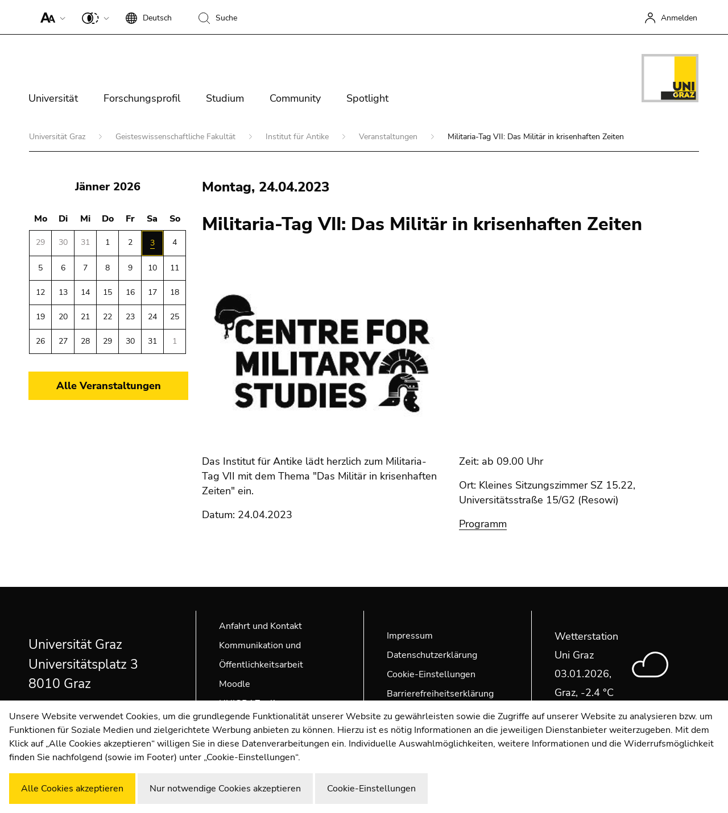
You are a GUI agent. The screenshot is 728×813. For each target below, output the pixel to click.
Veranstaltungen (389, 136)
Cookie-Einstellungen (431, 674)
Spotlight (367, 98)
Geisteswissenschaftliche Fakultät (176, 136)
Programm (483, 524)
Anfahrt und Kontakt (260, 626)
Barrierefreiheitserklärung (440, 693)
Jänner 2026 (107, 186)
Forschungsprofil (142, 98)
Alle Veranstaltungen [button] (108, 386)
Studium (225, 98)
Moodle (234, 684)
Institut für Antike (298, 136)
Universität (53, 98)
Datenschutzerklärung (432, 655)
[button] (50, 17)
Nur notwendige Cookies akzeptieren (225, 788)
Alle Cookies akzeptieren (72, 788)
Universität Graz (58, 136)
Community (295, 98)
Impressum (410, 635)
